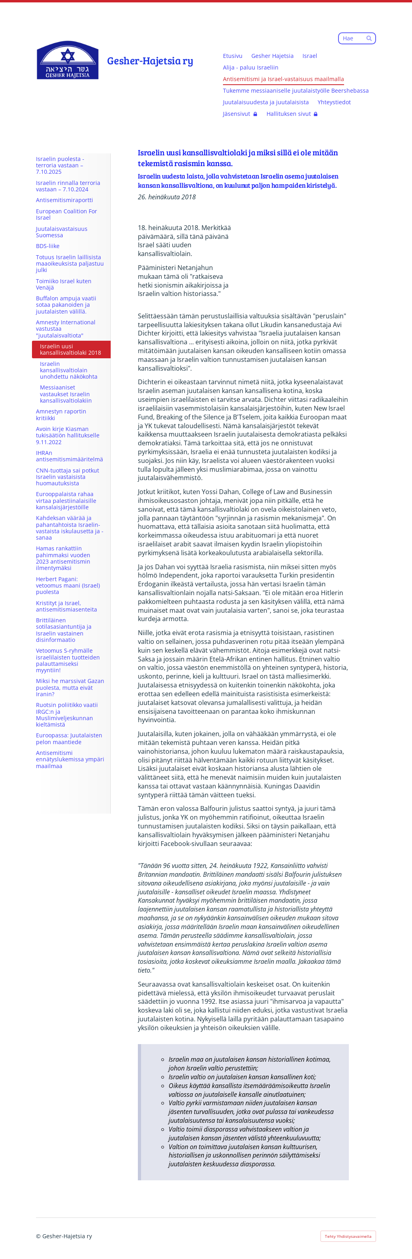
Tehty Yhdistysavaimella (348, 1236)
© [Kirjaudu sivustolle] (39, 1236)
